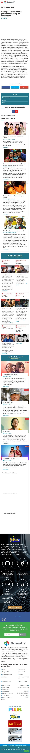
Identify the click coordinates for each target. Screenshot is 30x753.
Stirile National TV (7, 681)
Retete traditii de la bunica (6, 698)
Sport (3, 102)
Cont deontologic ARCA (23, 687)
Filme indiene (12, 139)
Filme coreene (5, 689)
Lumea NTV (22, 672)
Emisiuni (7, 570)
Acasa (3, 669)
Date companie (24, 685)
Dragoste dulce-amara (10, 374)
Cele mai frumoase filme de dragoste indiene (13, 196)
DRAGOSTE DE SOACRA (10, 459)
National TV (18, 617)
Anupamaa (6, 431)
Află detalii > (23, 749)
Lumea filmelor (6, 695)
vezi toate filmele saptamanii (15, 257)
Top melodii (22, 591)
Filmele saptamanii (7, 674)
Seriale (21, 674)
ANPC (26, 697)
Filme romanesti (12, 232)
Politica (4, 100)
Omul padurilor (8, 402)
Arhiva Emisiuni (23, 681)
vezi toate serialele (15, 358)
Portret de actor (6, 685)
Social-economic (6, 97)
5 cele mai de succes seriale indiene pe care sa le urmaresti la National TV (14, 164)
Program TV (5, 672)
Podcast (22, 570)
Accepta (26, 750)
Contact (26, 691)
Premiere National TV (23, 678)
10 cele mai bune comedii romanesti (13, 231)
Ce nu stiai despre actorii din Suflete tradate (13, 136)
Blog (7, 591)
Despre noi (22, 669)
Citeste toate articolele (15, 607)
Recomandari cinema (7, 693)
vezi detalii (6, 147)
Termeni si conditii (23, 695)
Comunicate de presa (22, 693)
